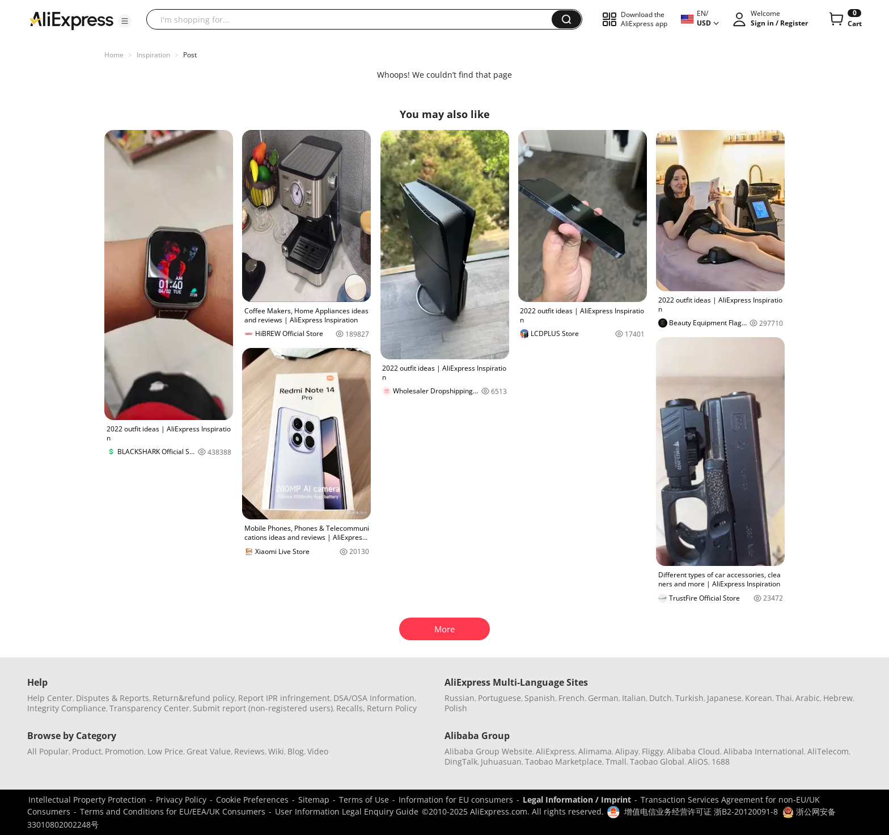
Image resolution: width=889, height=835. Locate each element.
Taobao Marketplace (563, 761)
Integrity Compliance (66, 708)
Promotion (124, 751)
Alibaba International (763, 751)
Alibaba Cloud (693, 751)
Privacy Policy (181, 799)
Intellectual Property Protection (87, 799)
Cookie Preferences (252, 799)
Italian (634, 698)
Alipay (626, 751)
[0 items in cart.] (844, 19)
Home (114, 55)
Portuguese (499, 698)
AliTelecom (828, 751)
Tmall (616, 761)
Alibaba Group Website (488, 751)
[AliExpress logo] (71, 20)
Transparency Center (149, 708)
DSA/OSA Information (373, 698)
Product (86, 751)
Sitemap (313, 799)
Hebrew (838, 698)
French (571, 698)
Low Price (165, 751)
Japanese (724, 698)
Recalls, (350, 708)
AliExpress (555, 751)
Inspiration (153, 55)
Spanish (539, 698)
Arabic (807, 698)
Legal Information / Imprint (577, 799)
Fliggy (652, 751)
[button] (125, 21)
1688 (721, 761)
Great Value (209, 751)
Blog (295, 751)
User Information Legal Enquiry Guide (346, 811)
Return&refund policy (194, 698)
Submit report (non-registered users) (263, 708)
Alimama (595, 751)
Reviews (249, 751)
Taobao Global (657, 761)
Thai (784, 698)
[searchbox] (353, 19)
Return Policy (392, 708)
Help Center (50, 698)
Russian (459, 698)
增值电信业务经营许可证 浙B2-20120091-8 (701, 811)
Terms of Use (364, 799)
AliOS (698, 761)
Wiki (276, 751)
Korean (758, 698)
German (603, 698)
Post (190, 55)
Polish (455, 708)
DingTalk (460, 761)
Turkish (689, 698)
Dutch (660, 698)
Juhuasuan (501, 761)
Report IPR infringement (284, 698)
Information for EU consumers (456, 799)
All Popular (48, 751)
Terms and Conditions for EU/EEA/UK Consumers (172, 811)
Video (317, 751)
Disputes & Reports (112, 698)
